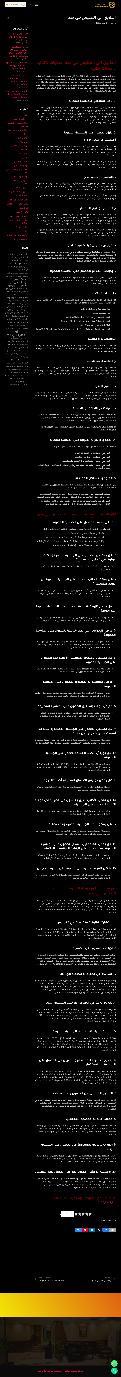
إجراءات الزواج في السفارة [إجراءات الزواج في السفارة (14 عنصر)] (18, 268)
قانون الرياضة (22, 212)
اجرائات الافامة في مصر (18, 130)
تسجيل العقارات (21, 187)
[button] (31, 5)
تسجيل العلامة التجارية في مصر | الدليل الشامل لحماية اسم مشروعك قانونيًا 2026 (17, 80)
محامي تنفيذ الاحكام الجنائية (19, 222)
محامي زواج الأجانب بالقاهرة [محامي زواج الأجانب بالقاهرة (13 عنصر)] (14, 363)
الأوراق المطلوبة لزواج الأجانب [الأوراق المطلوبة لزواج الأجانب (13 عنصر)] (20, 295)
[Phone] (114, 1371)
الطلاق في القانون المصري (19, 148)
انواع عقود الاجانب (20, 176)
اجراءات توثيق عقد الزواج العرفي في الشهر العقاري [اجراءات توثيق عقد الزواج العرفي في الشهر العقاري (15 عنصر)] (18, 282)
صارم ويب (42, 1371)
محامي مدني (22, 231)
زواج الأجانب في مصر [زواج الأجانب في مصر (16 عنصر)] (16, 333)
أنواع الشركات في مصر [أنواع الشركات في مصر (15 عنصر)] (17, 265)
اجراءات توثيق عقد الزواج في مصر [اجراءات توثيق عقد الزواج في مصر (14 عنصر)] (17, 287)
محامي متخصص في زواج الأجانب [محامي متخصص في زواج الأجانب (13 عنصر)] (19, 379)
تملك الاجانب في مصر (18, 200)
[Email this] (112, 1230)
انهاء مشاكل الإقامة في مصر (17, 171)
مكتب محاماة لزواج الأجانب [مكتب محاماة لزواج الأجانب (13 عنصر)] (13, 385)
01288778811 (106, 1203)
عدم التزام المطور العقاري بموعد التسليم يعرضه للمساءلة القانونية (16, 65)
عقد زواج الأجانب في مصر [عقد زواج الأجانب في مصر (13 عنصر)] (15, 354)
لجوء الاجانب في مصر (18, 216)
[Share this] (105, 1230)
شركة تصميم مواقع (74, 1371)
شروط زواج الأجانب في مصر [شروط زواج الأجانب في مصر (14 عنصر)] (17, 346)
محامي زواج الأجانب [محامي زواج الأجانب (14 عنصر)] (19, 361)
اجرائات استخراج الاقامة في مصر (18, 125)
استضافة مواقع (54, 1371)
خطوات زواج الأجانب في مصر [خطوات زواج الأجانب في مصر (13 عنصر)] (20, 329)
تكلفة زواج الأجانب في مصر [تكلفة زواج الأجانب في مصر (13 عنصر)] (21, 310)
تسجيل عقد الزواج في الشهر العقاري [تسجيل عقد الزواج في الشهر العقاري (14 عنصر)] (17, 305)
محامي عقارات (22, 227)
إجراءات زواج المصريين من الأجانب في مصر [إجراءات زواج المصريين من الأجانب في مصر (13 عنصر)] (17, 276)
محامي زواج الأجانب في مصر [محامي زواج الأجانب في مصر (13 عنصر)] (21, 366)
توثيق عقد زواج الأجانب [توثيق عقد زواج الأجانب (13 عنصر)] (22, 323)
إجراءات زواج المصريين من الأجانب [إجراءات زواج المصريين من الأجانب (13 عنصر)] (15, 273)
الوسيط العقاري (21, 165)
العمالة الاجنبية (21, 153)
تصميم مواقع (22, 196)
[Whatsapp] (114, 1363)
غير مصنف (23, 208)
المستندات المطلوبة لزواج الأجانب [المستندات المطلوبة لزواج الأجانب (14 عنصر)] (17, 299)
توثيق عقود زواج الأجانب (17, 204)
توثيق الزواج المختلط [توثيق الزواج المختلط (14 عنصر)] (18, 311)
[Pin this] (85, 1230)
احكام (25, 134)
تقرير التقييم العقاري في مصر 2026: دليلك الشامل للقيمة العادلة (17, 37)
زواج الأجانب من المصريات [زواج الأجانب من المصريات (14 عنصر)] (19, 340)
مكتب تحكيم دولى (20, 239)
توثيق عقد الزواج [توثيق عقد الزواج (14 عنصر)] (13, 319)
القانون (25, 157)
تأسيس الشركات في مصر (18, 182)
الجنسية (24, 142)
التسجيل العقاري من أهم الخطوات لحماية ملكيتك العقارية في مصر (17, 94)
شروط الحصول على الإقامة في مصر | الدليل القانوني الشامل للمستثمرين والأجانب (18, 51)
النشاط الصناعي (21, 161)
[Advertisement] (75, 43)
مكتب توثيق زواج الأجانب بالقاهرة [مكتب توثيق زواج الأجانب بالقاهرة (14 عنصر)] (17, 381)
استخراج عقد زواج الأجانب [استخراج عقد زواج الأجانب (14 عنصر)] (17, 291)
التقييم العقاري (21, 138)
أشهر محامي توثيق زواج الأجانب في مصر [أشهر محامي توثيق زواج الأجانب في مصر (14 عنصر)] (17, 256)
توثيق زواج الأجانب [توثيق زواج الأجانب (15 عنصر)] (17, 317)
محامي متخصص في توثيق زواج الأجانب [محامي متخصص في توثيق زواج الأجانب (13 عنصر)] (15, 376)
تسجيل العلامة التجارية (18, 191)
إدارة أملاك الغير (21, 119)
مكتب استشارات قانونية (17, 235)
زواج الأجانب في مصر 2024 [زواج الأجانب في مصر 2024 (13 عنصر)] (21, 339)
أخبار (26, 115)
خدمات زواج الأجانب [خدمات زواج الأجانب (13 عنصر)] (14, 326)
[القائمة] (36, 5)
